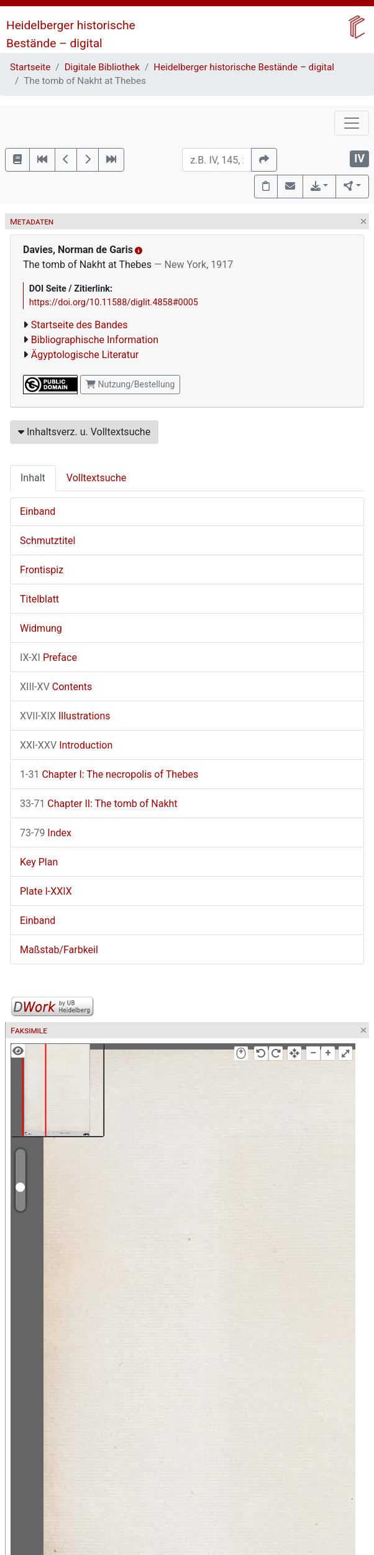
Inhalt (33, 478)
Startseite (30, 67)
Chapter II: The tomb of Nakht (99, 804)
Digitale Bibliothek (102, 67)
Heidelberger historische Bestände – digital (243, 67)
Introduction (66, 745)
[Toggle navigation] (351, 123)
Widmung (41, 628)
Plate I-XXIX (46, 891)
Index (45, 833)
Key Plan (39, 862)
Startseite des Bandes (79, 325)
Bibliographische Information (94, 340)
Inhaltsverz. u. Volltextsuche (84, 432)
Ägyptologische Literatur (85, 355)
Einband (37, 511)
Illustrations (65, 716)
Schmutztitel (47, 541)
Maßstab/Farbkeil (59, 950)
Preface (48, 657)
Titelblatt (39, 599)
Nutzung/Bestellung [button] (130, 384)
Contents (56, 687)
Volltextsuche (96, 478)
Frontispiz (41, 570)
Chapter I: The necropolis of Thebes (109, 774)
